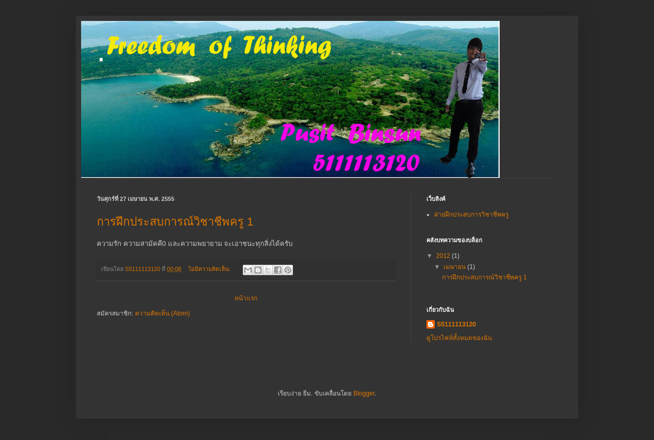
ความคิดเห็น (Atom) (162, 313)
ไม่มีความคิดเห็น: (210, 269)
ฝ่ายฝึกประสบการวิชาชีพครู (471, 214)
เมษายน (455, 266)
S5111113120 (456, 324)
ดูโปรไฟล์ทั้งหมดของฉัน (459, 338)
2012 (444, 256)
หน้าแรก (245, 298)
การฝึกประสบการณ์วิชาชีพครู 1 (175, 221)
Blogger (364, 393)
